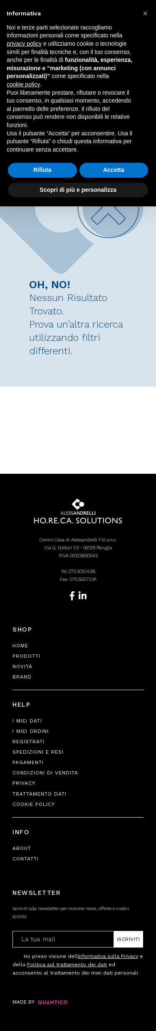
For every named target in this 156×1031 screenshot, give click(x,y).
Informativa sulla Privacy (108, 956)
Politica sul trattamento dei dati (67, 964)
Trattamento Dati (39, 794)
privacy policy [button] (24, 43)
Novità (22, 666)
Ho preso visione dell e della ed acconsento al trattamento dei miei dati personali (77, 964)
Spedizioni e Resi (38, 752)
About (21, 848)
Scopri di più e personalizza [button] (78, 189)
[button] (145, 13)
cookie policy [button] (23, 84)
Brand (22, 677)
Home (20, 646)
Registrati (28, 741)
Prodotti (26, 656)
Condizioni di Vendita (45, 773)
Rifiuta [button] (42, 170)
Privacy (23, 783)
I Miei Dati (27, 721)
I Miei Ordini (30, 731)
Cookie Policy (33, 804)
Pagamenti (28, 762)
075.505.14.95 (82, 571)
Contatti (25, 859)
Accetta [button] (113, 170)
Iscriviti (128, 939)
